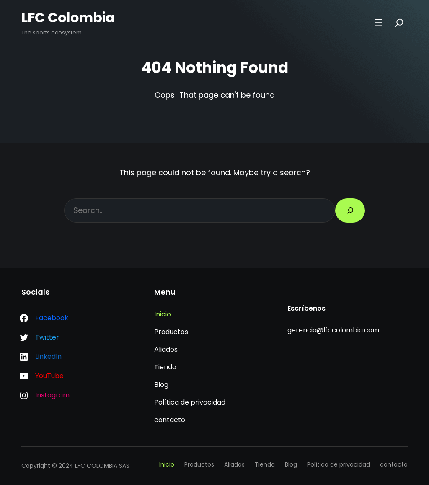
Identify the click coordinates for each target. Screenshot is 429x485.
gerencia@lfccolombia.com (333, 330)
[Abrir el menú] (378, 22)
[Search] (399, 22)
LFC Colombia (68, 17)
